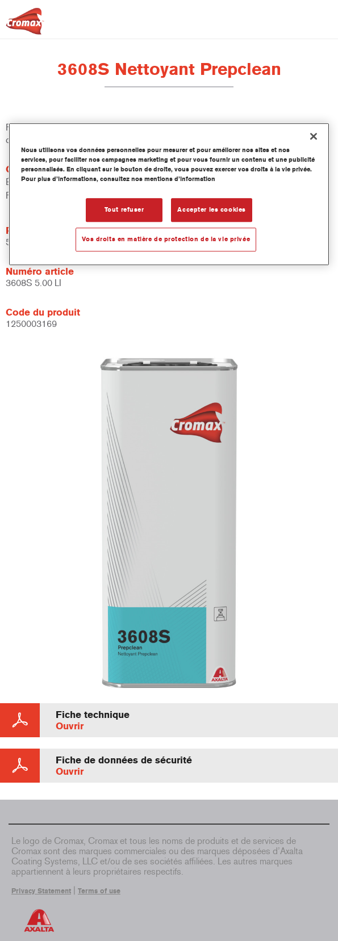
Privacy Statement (41, 891)
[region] (169, 194)
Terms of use (99, 891)
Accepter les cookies (211, 209)
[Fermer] (313, 136)
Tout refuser (124, 209)
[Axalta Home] (25, 26)
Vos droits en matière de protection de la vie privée (166, 239)
